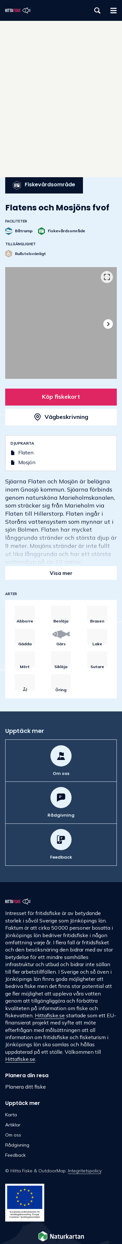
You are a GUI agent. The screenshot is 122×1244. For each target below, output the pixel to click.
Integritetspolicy (84, 1171)
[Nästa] (108, 324)
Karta (11, 1115)
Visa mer (61, 573)
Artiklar (12, 1125)
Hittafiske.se (50, 1015)
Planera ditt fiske (25, 1086)
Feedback (15, 1155)
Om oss (13, 1135)
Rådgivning (17, 1145)
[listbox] (61, 323)
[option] (61, 323)
